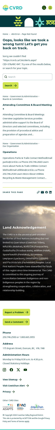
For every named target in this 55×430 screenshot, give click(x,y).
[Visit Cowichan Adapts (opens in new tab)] (8, 407)
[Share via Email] (42, 192)
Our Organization (11, 146)
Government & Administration (24, 96)
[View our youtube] (25, 369)
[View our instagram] (4, 369)
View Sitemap (10, 379)
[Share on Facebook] (46, 192)
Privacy (7, 391)
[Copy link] (38, 192)
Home (5, 34)
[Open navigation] (50, 8)
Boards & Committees (13, 99)
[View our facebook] (11, 369)
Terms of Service (17, 421)
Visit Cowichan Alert (14, 385)
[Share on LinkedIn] (50, 192)
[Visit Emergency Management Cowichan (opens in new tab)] (21, 407)
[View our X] (18, 369)
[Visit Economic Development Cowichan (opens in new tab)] (37, 407)
